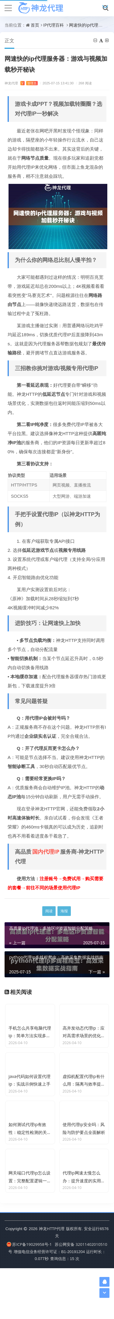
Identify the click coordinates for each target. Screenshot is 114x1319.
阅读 (49, 911)
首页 (35, 25)
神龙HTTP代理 (51, 1279)
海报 (64, 911)
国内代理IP (45, 851)
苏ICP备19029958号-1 (29, 1295)
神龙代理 (21, 83)
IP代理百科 (53, 25)
